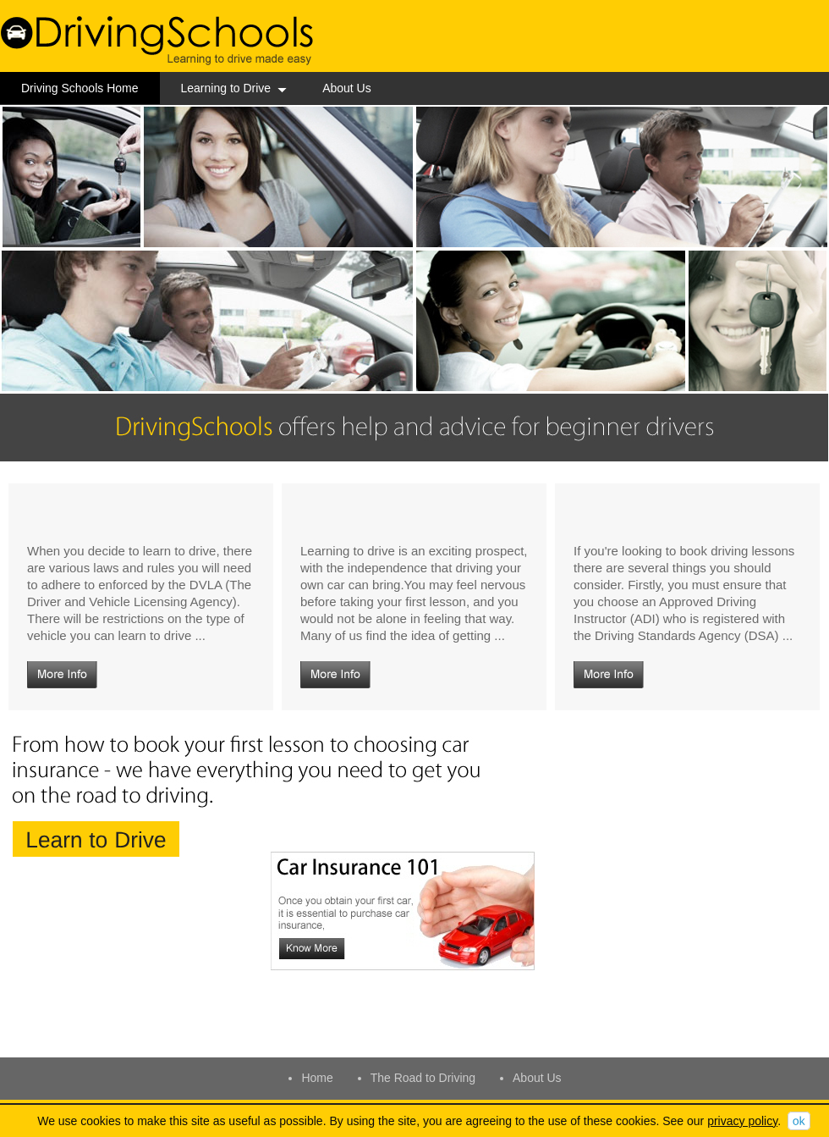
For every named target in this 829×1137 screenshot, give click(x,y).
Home (316, 1078)
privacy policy (742, 1121)
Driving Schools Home (80, 88)
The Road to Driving (423, 1078)
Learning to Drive (234, 88)
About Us (346, 88)
